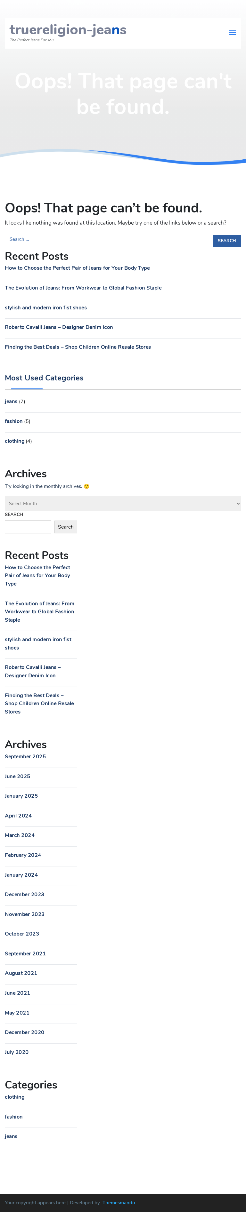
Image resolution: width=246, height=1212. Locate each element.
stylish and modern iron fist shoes (46, 307)
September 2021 (25, 953)
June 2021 (17, 993)
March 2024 (20, 835)
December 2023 (25, 894)
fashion (14, 421)
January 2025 (21, 796)
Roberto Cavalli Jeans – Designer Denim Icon (59, 327)
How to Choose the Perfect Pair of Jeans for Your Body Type (77, 268)
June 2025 (17, 776)
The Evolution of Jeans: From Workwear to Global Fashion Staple (83, 287)
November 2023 (25, 914)
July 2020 (17, 1052)
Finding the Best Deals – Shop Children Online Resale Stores (78, 347)
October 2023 (22, 933)
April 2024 (18, 815)
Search (14, 515)
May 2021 (17, 1013)
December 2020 (25, 1032)
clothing (14, 441)
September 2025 (25, 756)
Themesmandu (118, 1203)
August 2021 (21, 973)
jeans (11, 401)
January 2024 (21, 875)
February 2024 (23, 855)
